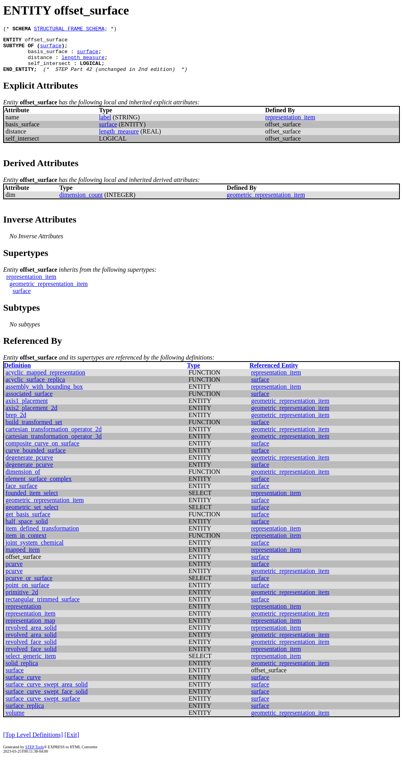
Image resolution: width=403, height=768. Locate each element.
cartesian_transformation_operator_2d (54, 437)
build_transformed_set (34, 430)
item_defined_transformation (42, 536)
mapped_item (23, 558)
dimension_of (23, 480)
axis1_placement (27, 409)
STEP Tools (34, 755)
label (105, 125)
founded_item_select (32, 501)
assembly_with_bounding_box (44, 394)
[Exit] (72, 743)
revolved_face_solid (31, 650)
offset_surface (46, 41)
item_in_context (26, 543)
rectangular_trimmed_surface (42, 607)
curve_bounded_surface (36, 458)
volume (15, 721)
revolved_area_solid (31, 636)
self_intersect (49, 70)
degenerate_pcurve (29, 465)
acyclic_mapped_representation (45, 380)
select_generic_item (31, 664)
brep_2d (16, 423)
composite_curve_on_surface (42, 451)
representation (23, 614)
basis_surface (47, 55)
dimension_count (81, 203)
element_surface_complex (39, 487)
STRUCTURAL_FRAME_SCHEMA (69, 29)
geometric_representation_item (266, 203)
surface (51, 48)
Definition (17, 373)
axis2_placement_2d (31, 416)
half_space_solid (27, 529)
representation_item (290, 125)
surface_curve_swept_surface (43, 706)
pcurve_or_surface (29, 586)
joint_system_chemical (35, 550)
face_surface (21, 494)
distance (40, 63)
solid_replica (22, 671)
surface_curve (23, 685)
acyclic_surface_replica (35, 387)
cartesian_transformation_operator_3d (54, 444)
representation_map (30, 628)
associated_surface (29, 402)
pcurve (14, 572)
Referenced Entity (274, 373)
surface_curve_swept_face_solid (47, 699)
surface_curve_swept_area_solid (47, 692)
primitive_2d (22, 600)
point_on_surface (27, 593)
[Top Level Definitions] (33, 743)
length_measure (82, 63)
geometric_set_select (32, 515)
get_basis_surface (28, 522)
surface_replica (25, 713)
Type (193, 373)
